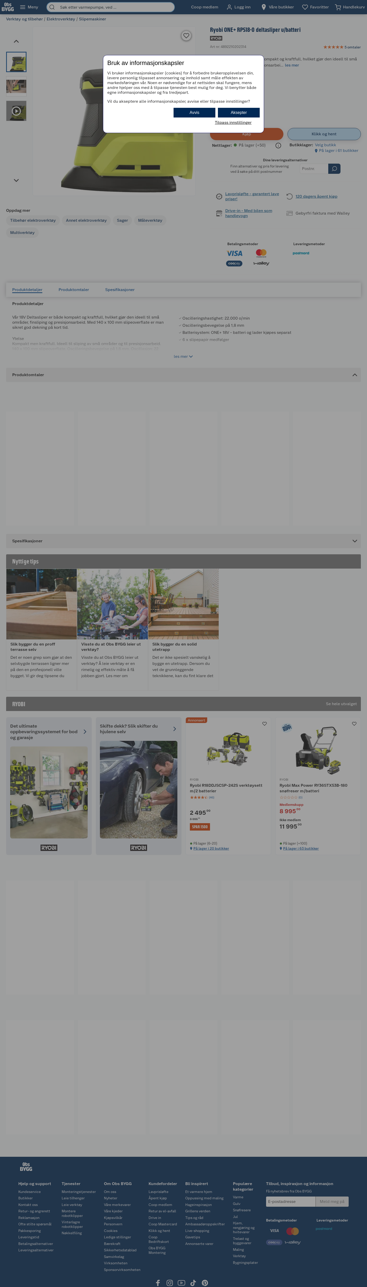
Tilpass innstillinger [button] (233, 122)
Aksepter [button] (239, 112)
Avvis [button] (194, 112)
